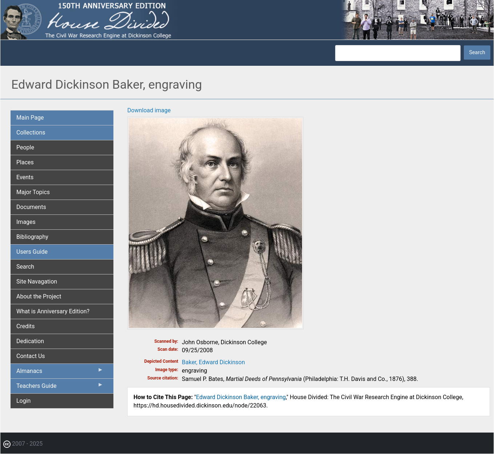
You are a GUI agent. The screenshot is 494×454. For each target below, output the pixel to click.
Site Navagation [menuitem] (36, 281)
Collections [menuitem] (30, 132)
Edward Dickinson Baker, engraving (241, 397)
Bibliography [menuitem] (32, 236)
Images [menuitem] (26, 221)
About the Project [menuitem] (38, 296)
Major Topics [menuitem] (33, 192)
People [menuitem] (25, 147)
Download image (148, 110)
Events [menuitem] (24, 177)
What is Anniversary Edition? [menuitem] (52, 311)
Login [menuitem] (23, 400)
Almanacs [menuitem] (60, 372)
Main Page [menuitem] (30, 117)
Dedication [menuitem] (30, 341)
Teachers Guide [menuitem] (60, 387)
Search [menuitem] (25, 266)
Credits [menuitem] (25, 326)
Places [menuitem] (25, 162)
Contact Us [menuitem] (30, 356)
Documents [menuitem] (31, 207)
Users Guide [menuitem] (32, 251)
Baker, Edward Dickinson (213, 362)
